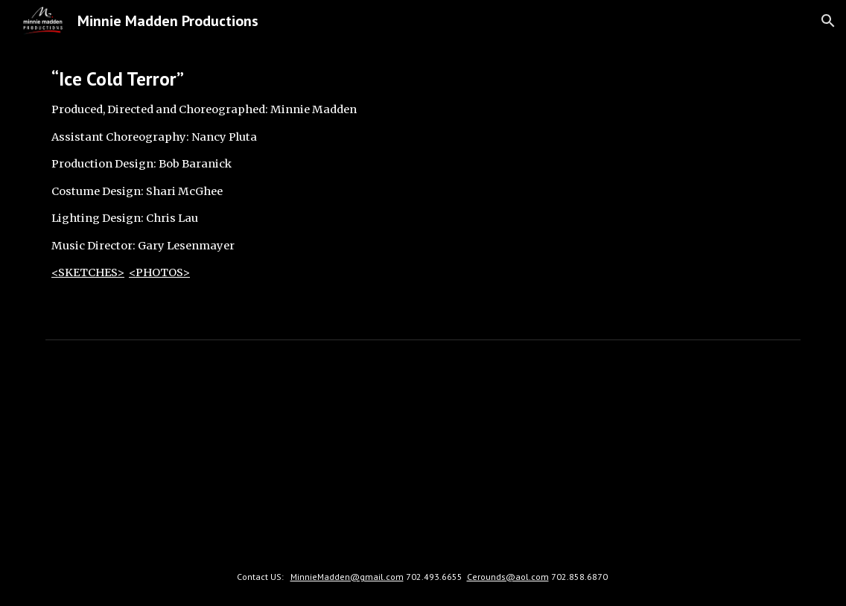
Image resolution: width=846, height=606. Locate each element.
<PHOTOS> (159, 272)
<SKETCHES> (87, 272)
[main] (229, 187)
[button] (828, 21)
